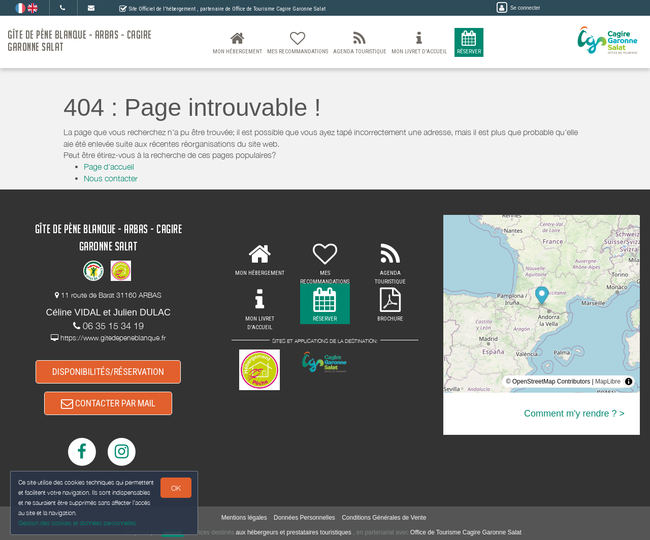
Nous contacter (111, 178)
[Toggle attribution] (629, 381)
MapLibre (608, 381)
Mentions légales (244, 517)
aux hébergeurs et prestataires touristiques (293, 532)
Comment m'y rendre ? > (574, 413)
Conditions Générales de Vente (384, 517)
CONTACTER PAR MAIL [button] (108, 403)
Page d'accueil (109, 166)
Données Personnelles (304, 517)
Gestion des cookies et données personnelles (77, 523)
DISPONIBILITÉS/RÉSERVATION (108, 371)
